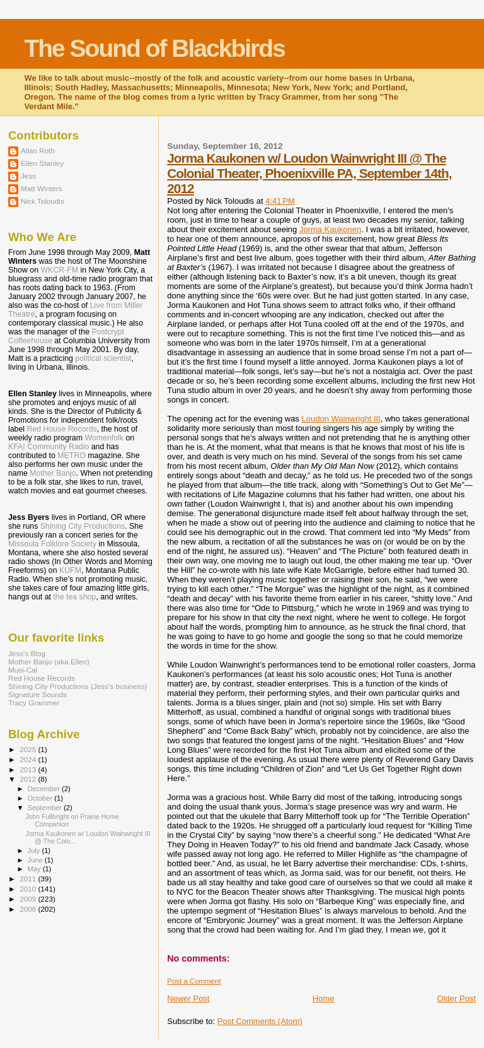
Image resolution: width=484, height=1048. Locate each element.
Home (324, 998)
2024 (29, 759)
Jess (28, 176)
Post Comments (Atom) (259, 1021)
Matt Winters (41, 188)
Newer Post (188, 998)
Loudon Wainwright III (340, 418)
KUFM (70, 570)
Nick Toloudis (42, 201)
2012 (29, 779)
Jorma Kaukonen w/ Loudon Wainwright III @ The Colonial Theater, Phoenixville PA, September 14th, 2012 (309, 173)
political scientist (103, 358)
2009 (29, 899)
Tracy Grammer (34, 702)
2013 (29, 769)
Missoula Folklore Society (52, 543)
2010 (29, 889)
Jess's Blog (26, 653)
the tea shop (74, 596)
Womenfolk (104, 437)
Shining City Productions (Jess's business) (77, 686)
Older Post (456, 998)
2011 (29, 878)
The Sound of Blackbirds (154, 48)
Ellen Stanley (42, 163)
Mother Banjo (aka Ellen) (48, 661)
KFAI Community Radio (48, 446)
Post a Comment (194, 981)
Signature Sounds (37, 694)
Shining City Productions (82, 526)
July (35, 850)
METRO (71, 455)
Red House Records (62, 429)
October (41, 798)
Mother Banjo (53, 473)
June (36, 860)
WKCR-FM (59, 270)
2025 (29, 749)
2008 (29, 909)
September (46, 807)
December (45, 788)
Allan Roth (38, 150)
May (35, 869)
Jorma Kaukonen (330, 229)
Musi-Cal (22, 670)
